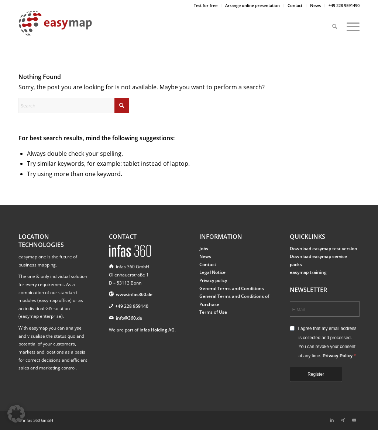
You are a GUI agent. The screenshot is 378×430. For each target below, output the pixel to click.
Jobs (203, 248)
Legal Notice (212, 272)
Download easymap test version (323, 248)
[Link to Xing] (342, 420)
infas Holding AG (157, 330)
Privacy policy (213, 280)
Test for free (205, 5)
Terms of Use (213, 312)
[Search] (334, 23)
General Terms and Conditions (231, 288)
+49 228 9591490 (344, 5)
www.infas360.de (134, 294)
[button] (16, 414)
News (315, 5)
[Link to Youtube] (354, 420)
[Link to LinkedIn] (331, 420)
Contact (295, 5)
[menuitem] (205, 5)
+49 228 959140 (131, 306)
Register (315, 374)
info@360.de (129, 318)
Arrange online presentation (252, 5)
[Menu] (351, 23)
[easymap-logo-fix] (55, 29)
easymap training (308, 272)
